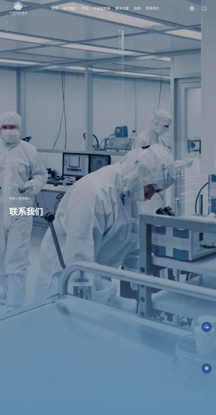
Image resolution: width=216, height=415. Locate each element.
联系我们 (152, 8)
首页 (54, 8)
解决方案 (122, 8)
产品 (85, 8)
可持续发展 (101, 8)
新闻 (137, 8)
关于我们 (70, 8)
